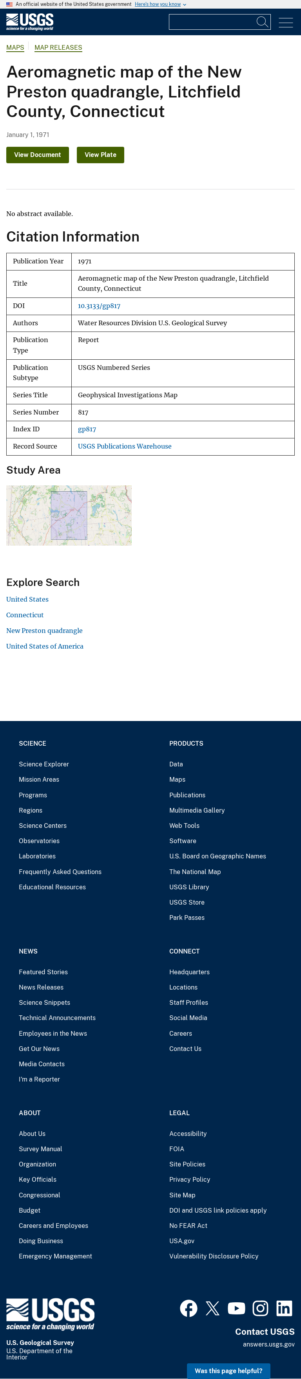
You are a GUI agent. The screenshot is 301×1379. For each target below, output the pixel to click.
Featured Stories (43, 972)
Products (186, 743)
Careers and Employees (53, 1225)
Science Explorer (44, 764)
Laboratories (37, 856)
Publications (187, 795)
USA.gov (181, 1241)
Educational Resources (52, 887)
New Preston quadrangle (44, 631)
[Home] (29, 28)
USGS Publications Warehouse (125, 446)
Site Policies (187, 1164)
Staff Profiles (188, 1002)
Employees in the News (53, 1033)
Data (176, 764)
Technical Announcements (57, 1018)
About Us (32, 1133)
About (30, 1113)
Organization (37, 1164)
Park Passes (187, 917)
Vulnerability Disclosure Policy (214, 1256)
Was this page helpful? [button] (229, 1371)
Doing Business (41, 1241)
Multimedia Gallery (197, 810)
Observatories (39, 841)
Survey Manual (40, 1149)
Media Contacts (42, 1064)
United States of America (44, 646)
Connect (184, 951)
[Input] (220, 22)
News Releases (41, 987)
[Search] (263, 22)
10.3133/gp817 (99, 306)
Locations (183, 987)
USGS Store (187, 902)
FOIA (176, 1149)
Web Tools (184, 825)
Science (32, 743)
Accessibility (188, 1133)
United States (27, 599)
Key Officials (37, 1179)
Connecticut (25, 615)
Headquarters (189, 972)
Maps (15, 47)
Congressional (39, 1195)
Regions (30, 810)
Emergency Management (55, 1256)
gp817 (87, 429)
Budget (29, 1210)
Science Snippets (44, 1002)
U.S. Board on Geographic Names (217, 856)
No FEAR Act (188, 1225)
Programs (33, 795)
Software (182, 841)
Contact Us (185, 1049)
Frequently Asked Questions (60, 872)
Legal (179, 1113)
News (28, 951)
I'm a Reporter (39, 1079)
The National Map (195, 872)
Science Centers (43, 825)
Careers (180, 1033)
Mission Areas (39, 779)
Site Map (182, 1195)
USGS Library (189, 887)
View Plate (100, 155)
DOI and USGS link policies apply (218, 1210)
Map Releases (58, 47)
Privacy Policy (189, 1179)
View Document (37, 155)
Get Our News (39, 1049)
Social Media (188, 1018)
